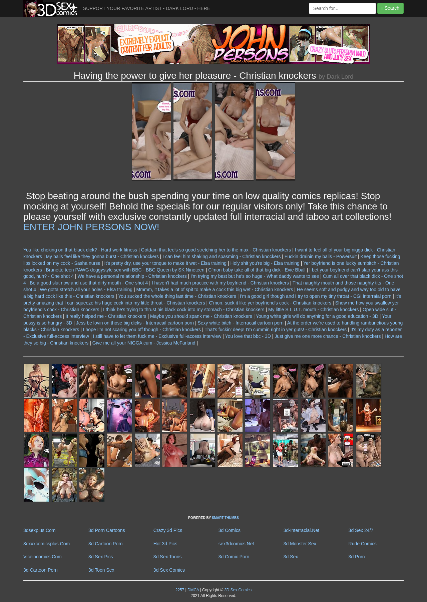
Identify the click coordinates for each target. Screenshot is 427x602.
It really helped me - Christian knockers (106, 316)
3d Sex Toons (167, 556)
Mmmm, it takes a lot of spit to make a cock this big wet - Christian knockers (214, 289)
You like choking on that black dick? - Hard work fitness (80, 249)
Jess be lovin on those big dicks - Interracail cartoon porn (135, 323)
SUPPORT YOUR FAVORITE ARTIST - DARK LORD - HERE (146, 8)
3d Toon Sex (101, 570)
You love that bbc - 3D (248, 336)
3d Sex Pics (100, 556)
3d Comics (230, 530)
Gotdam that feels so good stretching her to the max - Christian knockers (216, 249)
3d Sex (291, 556)
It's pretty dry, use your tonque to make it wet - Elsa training (165, 263)
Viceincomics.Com (42, 556)
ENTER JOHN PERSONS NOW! (91, 227)
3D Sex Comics (237, 590)
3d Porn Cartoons (106, 530)
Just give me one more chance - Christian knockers (328, 336)
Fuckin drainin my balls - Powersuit (321, 256)
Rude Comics (363, 543)
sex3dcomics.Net (236, 543)
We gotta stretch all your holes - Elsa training (86, 289)
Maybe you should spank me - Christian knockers (201, 316)
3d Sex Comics (169, 570)
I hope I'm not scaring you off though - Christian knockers (142, 329)
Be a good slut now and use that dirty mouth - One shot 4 (89, 282)
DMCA (193, 590)
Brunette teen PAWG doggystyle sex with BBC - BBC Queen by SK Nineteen (125, 269)
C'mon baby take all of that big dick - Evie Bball (256, 269)
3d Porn (357, 556)
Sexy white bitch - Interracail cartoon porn (240, 323)
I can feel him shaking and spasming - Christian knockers (221, 256)
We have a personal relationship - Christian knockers (131, 276)
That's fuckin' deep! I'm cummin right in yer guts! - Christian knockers (275, 329)
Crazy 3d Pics (167, 530)
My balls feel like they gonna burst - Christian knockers (102, 256)
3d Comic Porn (234, 556)
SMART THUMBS (225, 518)
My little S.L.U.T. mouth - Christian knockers (313, 309)
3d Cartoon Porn (105, 543)
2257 (179, 590)
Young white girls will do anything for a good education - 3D (317, 316)
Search (390, 8)
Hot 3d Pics (165, 543)
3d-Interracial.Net (301, 530)
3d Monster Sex (300, 543)
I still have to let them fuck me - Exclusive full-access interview (157, 336)
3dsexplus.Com (39, 530)
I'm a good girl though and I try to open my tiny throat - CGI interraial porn (315, 296)
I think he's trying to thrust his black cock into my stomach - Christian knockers (184, 309)
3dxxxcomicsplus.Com (46, 543)
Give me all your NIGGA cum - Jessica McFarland (143, 343)
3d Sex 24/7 (361, 530)
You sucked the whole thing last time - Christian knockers (177, 296)
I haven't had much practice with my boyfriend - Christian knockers (220, 282)
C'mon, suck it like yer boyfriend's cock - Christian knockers (270, 303)
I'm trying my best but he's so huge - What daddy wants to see (254, 276)
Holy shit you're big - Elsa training (265, 263)
